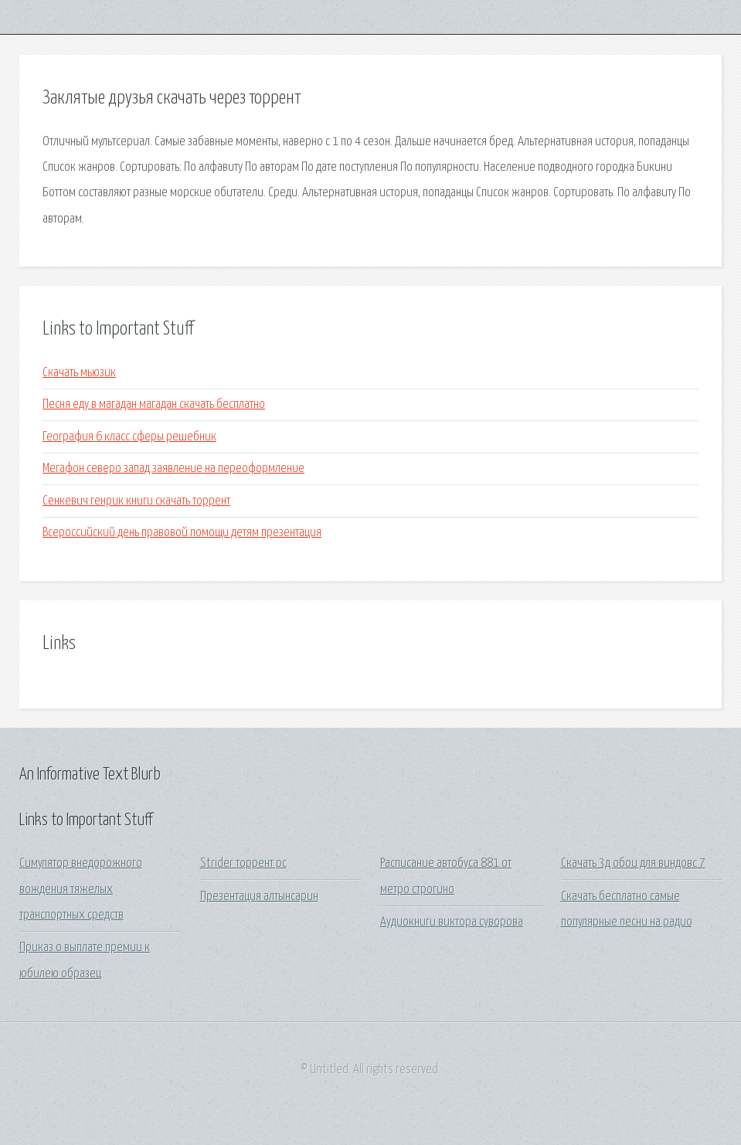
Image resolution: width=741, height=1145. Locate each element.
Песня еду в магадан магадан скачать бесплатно (153, 404)
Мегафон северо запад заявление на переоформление (173, 468)
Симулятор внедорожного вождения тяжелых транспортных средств (80, 889)
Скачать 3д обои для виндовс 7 (633, 863)
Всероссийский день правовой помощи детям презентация (181, 532)
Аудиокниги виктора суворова (451, 922)
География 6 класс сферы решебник (129, 436)
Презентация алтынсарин (259, 896)
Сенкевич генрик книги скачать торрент (136, 501)
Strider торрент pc (243, 863)
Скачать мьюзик (79, 372)
